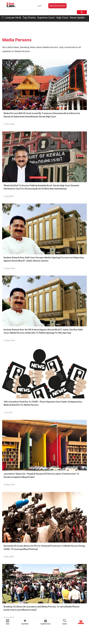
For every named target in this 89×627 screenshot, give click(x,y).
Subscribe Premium (57, 6)
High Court (62, 17)
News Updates (78, 17)
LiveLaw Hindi (13, 17)
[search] (38, 12)
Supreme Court (46, 17)
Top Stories (29, 17)
